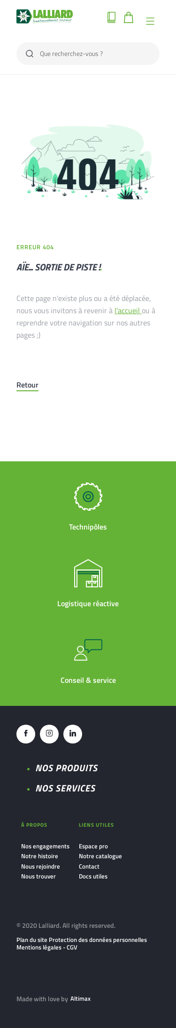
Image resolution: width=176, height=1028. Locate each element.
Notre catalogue (100, 856)
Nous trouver (38, 876)
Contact (89, 866)
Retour (27, 384)
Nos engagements (45, 846)
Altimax (80, 998)
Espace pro (93, 846)
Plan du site (31, 939)
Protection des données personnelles (98, 939)
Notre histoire (39, 856)
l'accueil (128, 310)
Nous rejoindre (40, 866)
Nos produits (66, 767)
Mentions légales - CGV (46, 947)
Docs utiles (93, 876)
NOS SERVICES (65, 788)
